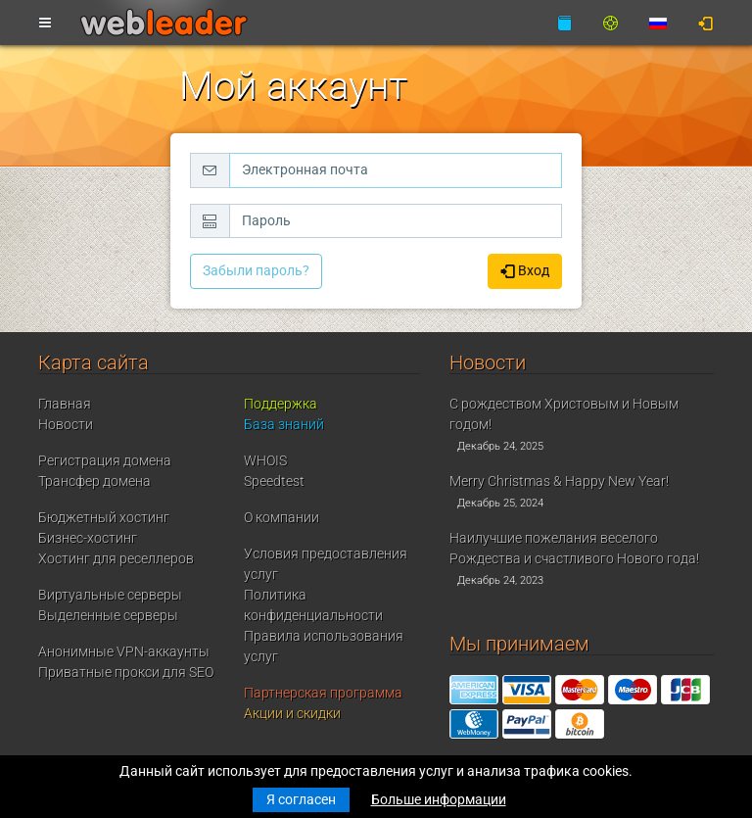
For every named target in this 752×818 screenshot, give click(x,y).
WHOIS (265, 460)
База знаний (284, 424)
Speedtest (274, 481)
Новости (65, 424)
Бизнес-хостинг (87, 538)
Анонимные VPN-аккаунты (124, 651)
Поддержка (280, 403)
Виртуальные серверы (110, 594)
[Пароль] (395, 221)
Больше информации (438, 799)
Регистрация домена (104, 460)
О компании (281, 517)
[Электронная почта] (395, 170)
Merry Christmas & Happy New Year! (559, 481)
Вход (524, 271)
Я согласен (301, 799)
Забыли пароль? (256, 270)
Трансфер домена (94, 481)
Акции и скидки (292, 713)
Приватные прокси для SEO (125, 672)
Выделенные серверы (108, 615)
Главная (64, 403)
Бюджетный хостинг (103, 517)
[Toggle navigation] (45, 23)
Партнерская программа (323, 692)
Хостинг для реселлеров (116, 558)
